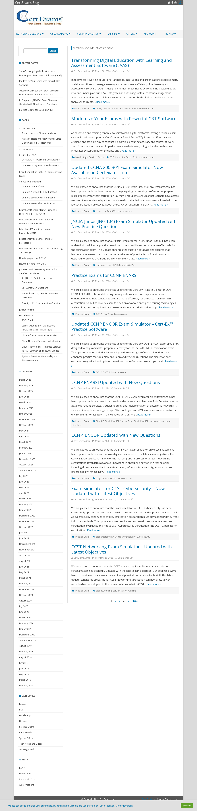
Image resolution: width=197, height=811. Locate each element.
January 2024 (25, 453)
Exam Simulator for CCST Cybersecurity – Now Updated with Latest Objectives (118, 490)
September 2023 (27, 470)
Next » (135, 600)
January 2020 (25, 628)
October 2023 (26, 464)
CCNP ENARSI (103, 314)
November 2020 (27, 589)
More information (124, 806)
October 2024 (26, 424)
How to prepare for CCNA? (32, 258)
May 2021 (24, 572)
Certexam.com (118, 372)
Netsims (23, 721)
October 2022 (26, 527)
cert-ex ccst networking (124, 590)
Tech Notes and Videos (30, 743)
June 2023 (24, 481)
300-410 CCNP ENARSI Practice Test (114, 421)
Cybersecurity (143, 536)
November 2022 (27, 521)
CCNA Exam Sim (27, 128)
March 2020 (25, 617)
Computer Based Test (126, 157)
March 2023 (25, 498)
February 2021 (26, 583)
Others (130, 33)
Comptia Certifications (30, 181)
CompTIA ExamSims (88, 33)
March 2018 (25, 679)
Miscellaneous (26, 315)
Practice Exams (83, 108)
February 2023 (26, 504)
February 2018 (26, 685)
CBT (112, 157)
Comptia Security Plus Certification (39, 197)
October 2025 (26, 391)
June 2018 (24, 668)
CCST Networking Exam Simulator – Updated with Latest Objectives (121, 549)
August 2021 (25, 561)
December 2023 (27, 459)
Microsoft (150, 33)
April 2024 (24, 436)
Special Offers (26, 738)
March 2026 (25, 379)
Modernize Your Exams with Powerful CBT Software (123, 118)
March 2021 (25, 577)
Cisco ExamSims (59, 33)
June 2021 (24, 566)
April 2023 (24, 493)
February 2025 (26, 408)
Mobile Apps (81, 157)
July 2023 (23, 476)
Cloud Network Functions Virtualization (41, 341)
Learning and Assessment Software (120, 108)
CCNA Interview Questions (35, 287)
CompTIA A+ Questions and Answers (40, 165)
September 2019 (27, 640)
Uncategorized (26, 749)
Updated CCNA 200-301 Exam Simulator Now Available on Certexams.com (117, 169)
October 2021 (26, 555)
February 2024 (26, 447)
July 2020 (23, 606)
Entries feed (25, 773)
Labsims (23, 704)
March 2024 (25, 442)
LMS (21, 709)
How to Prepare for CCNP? (32, 263)
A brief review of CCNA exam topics (39, 133)
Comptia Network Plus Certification (39, 191)
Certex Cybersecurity (125, 536)
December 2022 (27, 515)
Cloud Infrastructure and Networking (40, 335)
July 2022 (23, 532)
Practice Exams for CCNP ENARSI (104, 275)
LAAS (98, 108)
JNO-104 (130, 265)
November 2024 (27, 419)
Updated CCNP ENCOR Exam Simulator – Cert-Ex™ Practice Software (122, 326)
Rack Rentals (25, 732)
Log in (22, 767)
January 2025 (25, 413)
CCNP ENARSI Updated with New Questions (115, 382)
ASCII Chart (27, 320)
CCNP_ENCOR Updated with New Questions (115, 435)
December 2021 (27, 543)
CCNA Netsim (26, 149)
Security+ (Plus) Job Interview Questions (42, 303)
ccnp (98, 478)
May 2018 (24, 674)
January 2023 (25, 509)
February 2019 (26, 651)
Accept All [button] (186, 806)
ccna (98, 211)
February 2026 (26, 385)
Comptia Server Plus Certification (38, 203)
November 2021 (27, 549)
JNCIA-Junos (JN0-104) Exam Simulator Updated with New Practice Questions (124, 223)
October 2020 (26, 594)
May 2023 (24, 487)
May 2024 (24, 430)
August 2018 (25, 657)
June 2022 (24, 538)
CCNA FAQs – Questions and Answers (41, 159)
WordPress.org (26, 784)
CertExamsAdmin (82, 71)
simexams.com (146, 108)
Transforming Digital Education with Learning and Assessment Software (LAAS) (121, 62)
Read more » (103, 102)
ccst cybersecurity (105, 536)
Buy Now (170, 33)
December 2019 (27, 634)
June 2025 (24, 396)
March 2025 (25, 402)
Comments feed (27, 779)
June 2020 (24, 611)
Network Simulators (28, 33)
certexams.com (124, 211)
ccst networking (104, 590)
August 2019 (25, 645)
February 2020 (26, 623)
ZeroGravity (147, 799)
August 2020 (25, 600)
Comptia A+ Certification (34, 186)
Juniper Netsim (26, 309)
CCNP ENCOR (103, 372)
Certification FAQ (27, 155)
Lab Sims (112, 33)
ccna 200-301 (108, 211)
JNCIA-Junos (119, 265)
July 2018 (23, 662)
